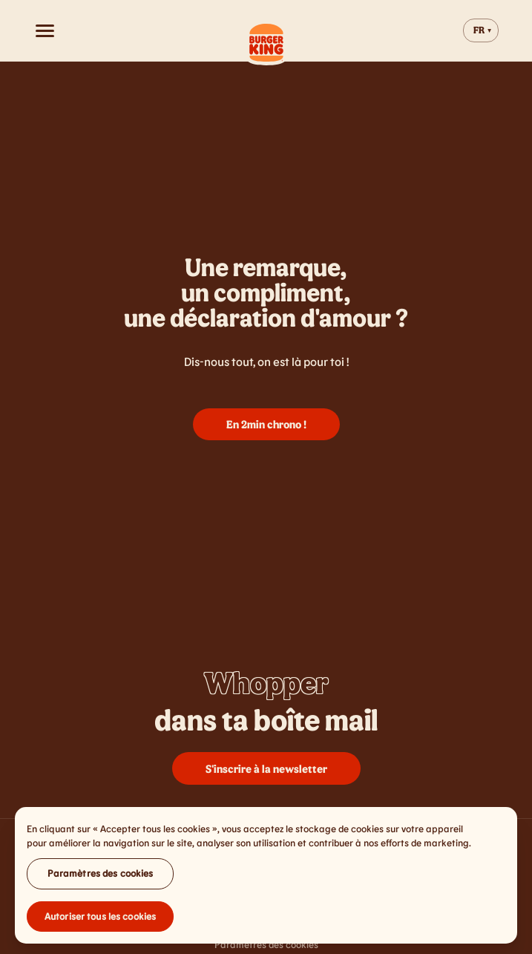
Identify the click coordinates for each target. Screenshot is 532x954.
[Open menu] (44, 30)
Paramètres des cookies (100, 876)
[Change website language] (481, 30)
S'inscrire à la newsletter (266, 768)
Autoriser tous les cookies (100, 919)
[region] (266, 878)
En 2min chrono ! (266, 424)
